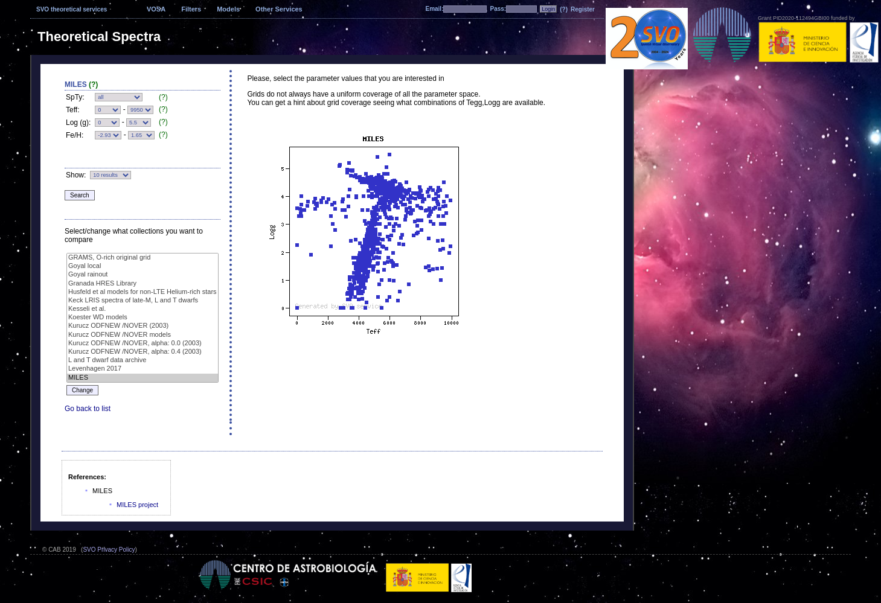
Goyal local (142, 266)
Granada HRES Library (142, 283)
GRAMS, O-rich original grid (142, 258)
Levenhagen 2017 (142, 369)
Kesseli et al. (142, 309)
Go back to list (88, 408)
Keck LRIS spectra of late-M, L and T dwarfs (142, 300)
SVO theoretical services (71, 9)
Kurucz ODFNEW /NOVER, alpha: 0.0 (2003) (142, 343)
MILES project (137, 504)
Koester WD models (142, 317)
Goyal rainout (142, 274)
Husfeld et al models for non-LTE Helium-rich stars (142, 292)
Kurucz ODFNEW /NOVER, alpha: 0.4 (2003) (142, 352)
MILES (142, 378)
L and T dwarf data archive (142, 360)
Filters (191, 9)
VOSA (156, 9)
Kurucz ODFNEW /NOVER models (142, 335)
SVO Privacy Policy (109, 549)
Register (583, 9)
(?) (564, 9)
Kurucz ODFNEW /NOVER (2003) (142, 326)
